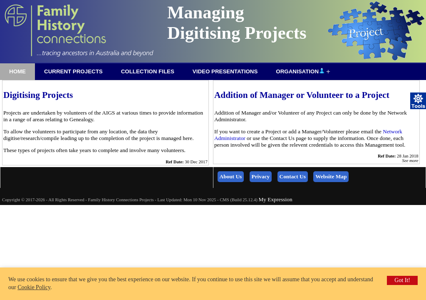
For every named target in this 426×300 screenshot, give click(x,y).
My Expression (275, 199)
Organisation (300, 71)
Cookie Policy (33, 287)
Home (17, 71)
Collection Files (147, 71)
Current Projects (73, 71)
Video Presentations (225, 71)
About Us (231, 176)
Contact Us (293, 176)
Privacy (261, 176)
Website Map (331, 176)
